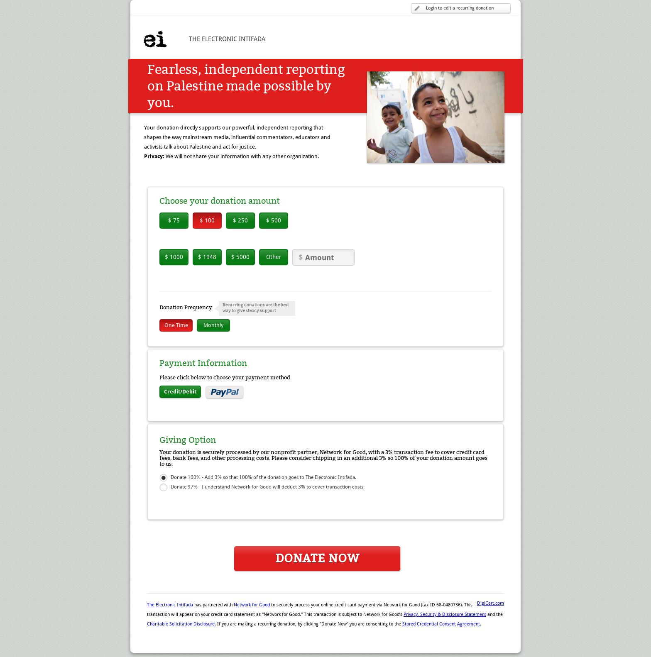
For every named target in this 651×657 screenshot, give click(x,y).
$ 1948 (207, 257)
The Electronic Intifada (170, 605)
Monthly (213, 325)
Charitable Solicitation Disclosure (181, 624)
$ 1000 (174, 257)
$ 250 (240, 220)
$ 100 (207, 220)
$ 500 (273, 220)
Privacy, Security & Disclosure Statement (445, 614)
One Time (176, 325)
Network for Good (252, 605)
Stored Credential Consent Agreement (441, 624)
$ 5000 (240, 257)
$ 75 (174, 220)
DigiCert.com (490, 603)
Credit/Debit (180, 391)
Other (273, 257)
